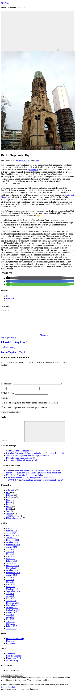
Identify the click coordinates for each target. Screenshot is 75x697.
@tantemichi (33, 169)
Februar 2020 (11, 564)
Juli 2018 (10, 597)
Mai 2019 (10, 585)
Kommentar (6, 387)
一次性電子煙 (12, 483)
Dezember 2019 (12, 569)
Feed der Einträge (13, 659)
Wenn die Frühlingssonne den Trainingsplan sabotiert (28, 458)
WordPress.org (12, 663)
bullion (9, 476)
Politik (9, 510)
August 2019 (11, 578)
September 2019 (13, 576)
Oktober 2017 (12, 611)
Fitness (9, 505)
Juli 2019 (10, 580)
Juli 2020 (10, 552)
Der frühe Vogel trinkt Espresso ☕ (20, 461)
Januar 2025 (11, 536)
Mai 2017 (10, 622)
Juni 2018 (10, 599)
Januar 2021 (11, 541)
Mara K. (9, 478)
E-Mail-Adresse (7, 396)
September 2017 (13, 613)
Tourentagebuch (12, 519)
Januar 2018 (11, 604)
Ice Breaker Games (14, 480)
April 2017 (10, 625)
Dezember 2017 (12, 606)
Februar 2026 (11, 534)
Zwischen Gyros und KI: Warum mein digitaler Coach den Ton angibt (35, 456)
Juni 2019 (10, 583)
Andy (36, 160)
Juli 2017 (10, 618)
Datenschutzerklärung (15, 642)
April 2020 (10, 559)
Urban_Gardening (13, 521)
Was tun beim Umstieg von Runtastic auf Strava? (42, 483)
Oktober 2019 (12, 573)
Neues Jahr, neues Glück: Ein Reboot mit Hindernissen (37, 473)
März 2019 (10, 590)
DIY (8, 496)
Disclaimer (10, 644)
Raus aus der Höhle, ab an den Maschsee (23, 463)
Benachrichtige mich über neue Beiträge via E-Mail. (25, 410)
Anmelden (10, 656)
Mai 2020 (10, 557)
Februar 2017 (11, 629)
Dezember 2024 (12, 538)
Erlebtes (9, 498)
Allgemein (44, 335)
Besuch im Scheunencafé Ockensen (31, 478)
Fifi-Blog (5, 3)
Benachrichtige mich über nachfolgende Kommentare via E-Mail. (31, 406)
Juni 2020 (10, 555)
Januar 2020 (11, 566)
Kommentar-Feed (13, 661)
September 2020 (13, 548)
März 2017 (10, 627)
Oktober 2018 (12, 592)
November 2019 (13, 571)
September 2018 (13, 594)
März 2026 (10, 531)
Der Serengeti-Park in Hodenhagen (40, 480)
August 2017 (11, 615)
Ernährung (10, 500)
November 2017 (13, 608)
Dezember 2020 (12, 543)
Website (4, 401)
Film (8, 503)
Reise (8, 512)
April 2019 (10, 587)
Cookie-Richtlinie (8, 690)
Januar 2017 (11, 632)
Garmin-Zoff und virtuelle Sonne (20, 454)
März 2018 (10, 601)
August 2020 (11, 550)
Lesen (8, 507)
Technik (9, 517)
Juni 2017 (10, 620)
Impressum (10, 646)
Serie (8, 514)
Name (3, 391)
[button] (8, 278)
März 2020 (10, 562)
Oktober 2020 (12, 545)
